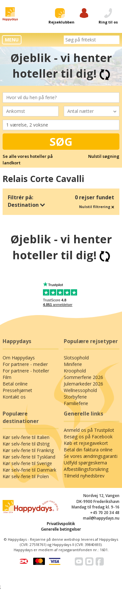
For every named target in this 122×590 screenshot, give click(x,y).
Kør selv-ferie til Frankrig (28, 450)
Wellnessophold (80, 390)
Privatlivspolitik (61, 523)
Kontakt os (14, 397)
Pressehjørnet (17, 390)
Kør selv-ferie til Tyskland (29, 457)
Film (7, 377)
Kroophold (75, 371)
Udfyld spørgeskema (85, 463)
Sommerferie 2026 (83, 377)
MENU (12, 40)
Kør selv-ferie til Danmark (29, 470)
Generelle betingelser (61, 529)
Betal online (15, 384)
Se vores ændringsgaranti (90, 456)
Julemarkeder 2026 (83, 384)
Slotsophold (76, 358)
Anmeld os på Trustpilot (89, 430)
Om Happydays (19, 358)
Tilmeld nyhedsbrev (84, 476)
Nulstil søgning (103, 156)
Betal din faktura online (88, 449)
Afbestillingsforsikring (86, 469)
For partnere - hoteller (26, 371)
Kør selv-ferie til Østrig (26, 444)
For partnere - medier (25, 364)
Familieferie (76, 403)
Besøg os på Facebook (88, 436)
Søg (61, 141)
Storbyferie (75, 397)
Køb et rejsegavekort (86, 443)
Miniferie (73, 364)
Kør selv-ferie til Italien (26, 437)
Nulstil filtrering (96, 206)
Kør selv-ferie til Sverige (27, 463)
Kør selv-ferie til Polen (26, 476)
